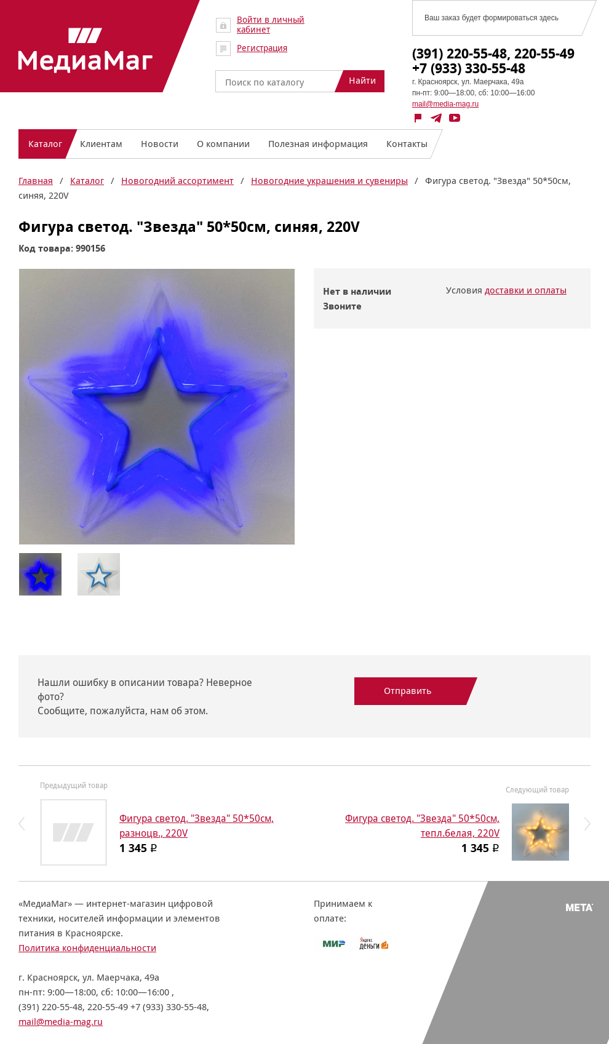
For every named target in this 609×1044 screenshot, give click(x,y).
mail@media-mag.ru (445, 104)
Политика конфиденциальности (87, 948)
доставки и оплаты (526, 290)
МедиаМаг (85, 50)
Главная (35, 180)
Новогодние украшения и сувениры (329, 180)
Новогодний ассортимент (177, 180)
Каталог (87, 180)
